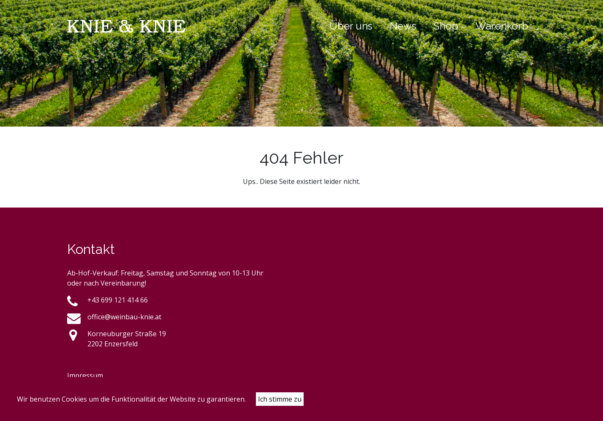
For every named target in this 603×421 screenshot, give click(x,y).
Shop (446, 26)
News (403, 26)
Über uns (350, 26)
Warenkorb (501, 26)
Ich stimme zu (280, 399)
